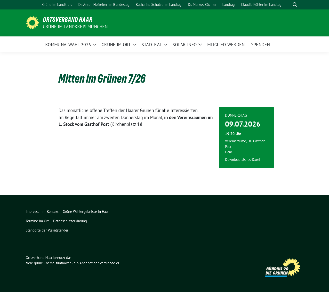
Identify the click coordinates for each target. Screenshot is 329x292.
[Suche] (288, 4)
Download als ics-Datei (242, 159)
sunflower (63, 263)
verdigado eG (110, 263)
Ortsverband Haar (67, 19)
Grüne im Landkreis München (75, 26)
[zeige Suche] (295, 4)
